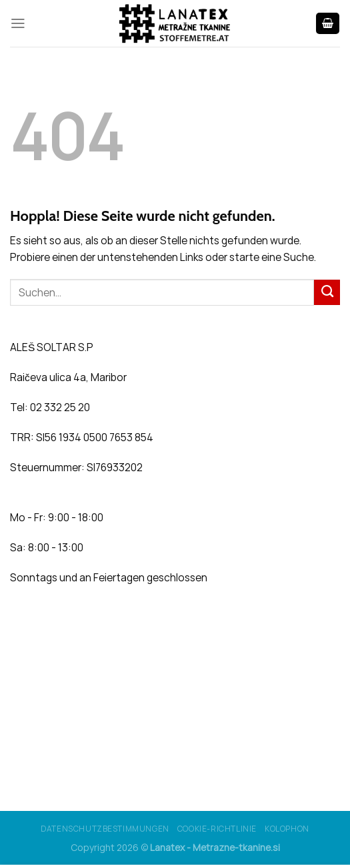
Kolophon (287, 828)
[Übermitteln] (327, 292)
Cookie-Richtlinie (217, 828)
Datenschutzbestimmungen (105, 828)
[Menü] (18, 23)
